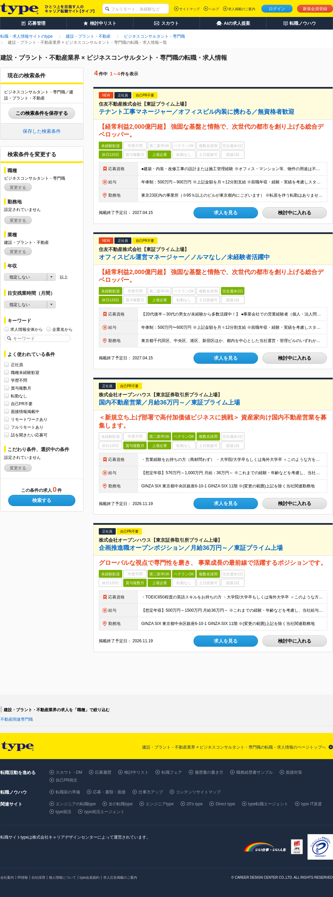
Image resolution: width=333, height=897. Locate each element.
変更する (18, 187)
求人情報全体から (26, 329)
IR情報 (23, 877)
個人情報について (62, 877)
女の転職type (121, 804)
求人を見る (226, 212)
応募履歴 (103, 772)
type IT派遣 (311, 804)
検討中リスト (136, 772)
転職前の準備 (68, 792)
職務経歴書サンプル (254, 772)
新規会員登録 (315, 8)
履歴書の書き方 (209, 772)
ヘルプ (214, 9)
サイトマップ (189, 9)
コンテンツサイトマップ (198, 792)
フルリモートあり (27, 427)
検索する (41, 500)
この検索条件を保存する (42, 113)
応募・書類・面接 (109, 792)
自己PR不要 (22, 403)
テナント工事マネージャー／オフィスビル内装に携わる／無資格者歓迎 (196, 111)
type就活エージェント (104, 811)
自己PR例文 (67, 780)
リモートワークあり (29, 419)
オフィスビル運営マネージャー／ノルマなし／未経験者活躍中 (184, 257)
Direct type (225, 804)
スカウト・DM (69, 772)
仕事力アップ (150, 792)
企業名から (62, 329)
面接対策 (294, 772)
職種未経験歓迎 (25, 372)
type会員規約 (90, 877)
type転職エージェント (268, 804)
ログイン (277, 8)
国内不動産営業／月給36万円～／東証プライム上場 (169, 402)
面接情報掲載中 (25, 411)
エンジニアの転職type (76, 804)
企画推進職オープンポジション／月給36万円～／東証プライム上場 (191, 547)
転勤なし (19, 395)
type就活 (64, 811)
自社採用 (38, 877)
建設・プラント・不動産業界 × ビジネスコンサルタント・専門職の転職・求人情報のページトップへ (234, 747)
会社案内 (7, 877)
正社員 (17, 364)
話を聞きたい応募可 (29, 434)
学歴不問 (19, 380)
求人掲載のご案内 (241, 9)
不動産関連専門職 (16, 719)
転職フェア (172, 772)
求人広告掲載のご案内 (120, 877)
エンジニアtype (160, 804)
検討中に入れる (294, 212)
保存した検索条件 (42, 131)
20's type (195, 804)
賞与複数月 (21, 388)
